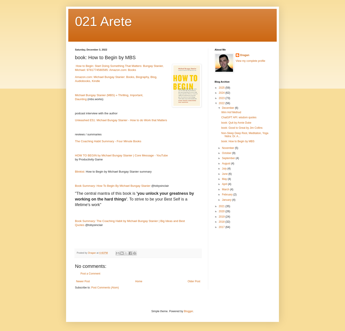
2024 (222, 92)
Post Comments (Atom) (105, 287)
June (225, 173)
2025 (222, 87)
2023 (222, 98)
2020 (222, 211)
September (229, 158)
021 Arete (103, 21)
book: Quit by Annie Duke (236, 122)
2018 (222, 221)
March (226, 189)
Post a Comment (90, 273)
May (225, 179)
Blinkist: (80, 171)
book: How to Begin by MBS (237, 141)
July (224, 168)
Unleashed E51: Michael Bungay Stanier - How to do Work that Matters (121, 120)
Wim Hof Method (231, 112)
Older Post (194, 281)
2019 (222, 216)
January (227, 199)
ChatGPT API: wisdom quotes (239, 117)
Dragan (244, 55)
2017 (222, 227)
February (227, 194)
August (226, 163)
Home (138, 281)
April (225, 184)
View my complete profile (250, 60)
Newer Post (83, 281)
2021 (222, 206)
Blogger (188, 311)
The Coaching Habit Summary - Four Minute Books (108, 141)
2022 (222, 103)
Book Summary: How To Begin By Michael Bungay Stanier (113, 185)
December (228, 107)
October (227, 153)
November (228, 148)
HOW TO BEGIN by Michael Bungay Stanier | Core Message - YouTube (121, 155)
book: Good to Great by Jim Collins (242, 127)
